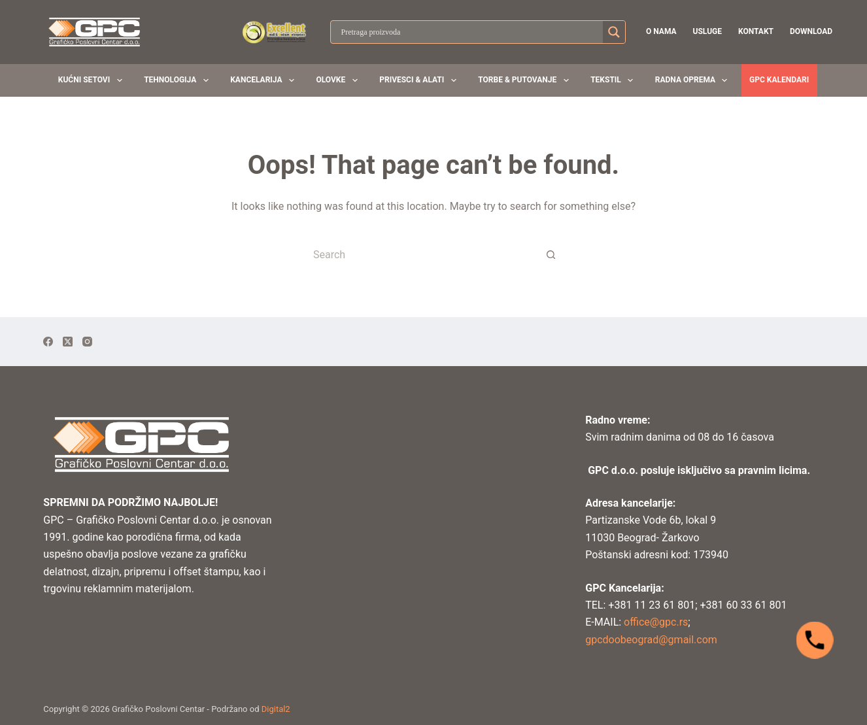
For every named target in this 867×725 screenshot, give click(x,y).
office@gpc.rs (654, 622)
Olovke (339, 80)
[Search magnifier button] (614, 32)
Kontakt (756, 31)
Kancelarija (264, 80)
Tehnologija (179, 80)
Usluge (707, 31)
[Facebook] (48, 341)
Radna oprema (694, 80)
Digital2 (276, 709)
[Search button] (551, 254)
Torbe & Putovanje (525, 80)
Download (811, 31)
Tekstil (614, 80)
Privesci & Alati (420, 80)
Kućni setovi (93, 80)
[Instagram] (87, 341)
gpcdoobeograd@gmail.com (651, 639)
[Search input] (470, 32)
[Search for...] (420, 254)
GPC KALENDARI (779, 79)
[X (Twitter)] (68, 341)
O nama (661, 31)
